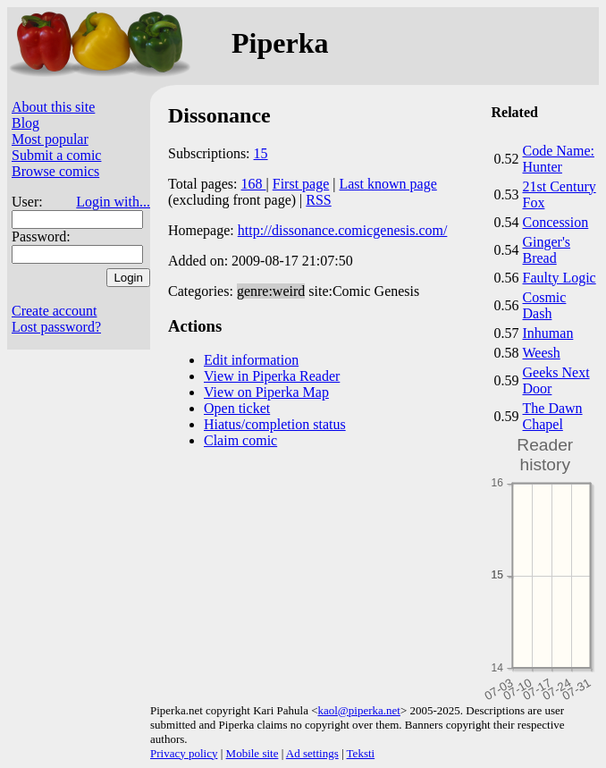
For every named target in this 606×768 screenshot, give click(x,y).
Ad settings (312, 753)
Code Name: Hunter (558, 158)
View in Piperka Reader (272, 376)
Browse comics (55, 171)
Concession (556, 222)
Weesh (541, 352)
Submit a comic (56, 155)
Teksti (361, 753)
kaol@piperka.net (358, 710)
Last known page (387, 183)
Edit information (251, 359)
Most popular (50, 139)
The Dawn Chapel (553, 416)
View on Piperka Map (266, 392)
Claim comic (240, 440)
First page (301, 183)
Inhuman (548, 333)
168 (253, 183)
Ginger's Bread (547, 250)
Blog (25, 123)
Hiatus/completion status (275, 424)
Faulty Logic (559, 277)
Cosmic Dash (545, 305)
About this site (53, 106)
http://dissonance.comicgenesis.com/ (343, 230)
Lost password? (56, 326)
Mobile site (252, 753)
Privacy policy (183, 753)
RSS (318, 199)
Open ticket (237, 408)
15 (261, 153)
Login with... (113, 201)
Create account (54, 310)
